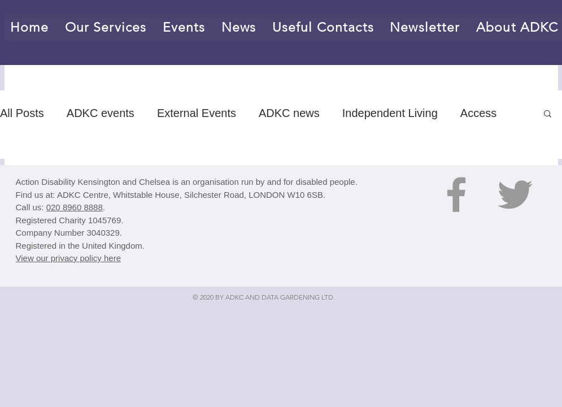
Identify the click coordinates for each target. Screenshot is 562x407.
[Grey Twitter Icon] (515, 194)
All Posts (22, 113)
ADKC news (289, 113)
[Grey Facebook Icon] (456, 194)
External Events (196, 113)
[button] (547, 114)
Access (478, 113)
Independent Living (390, 113)
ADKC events (100, 113)
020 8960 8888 (74, 207)
